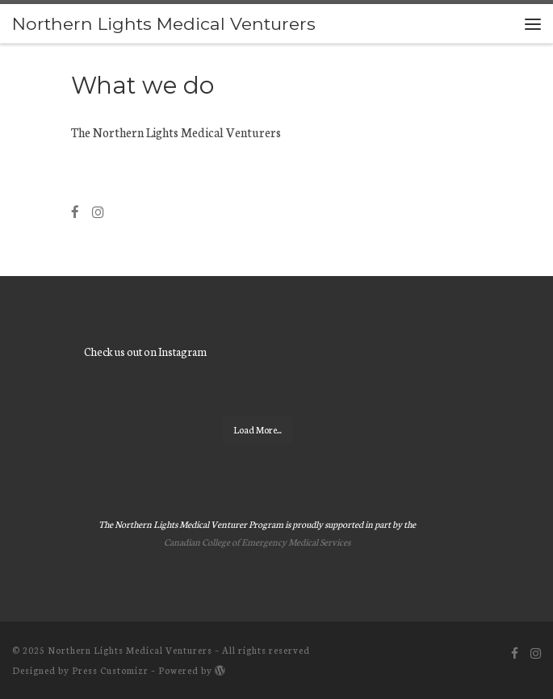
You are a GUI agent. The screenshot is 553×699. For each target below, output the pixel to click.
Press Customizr (110, 669)
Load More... (257, 429)
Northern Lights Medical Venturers (130, 649)
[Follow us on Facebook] (75, 212)
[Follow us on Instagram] (98, 212)
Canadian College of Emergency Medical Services (257, 541)
